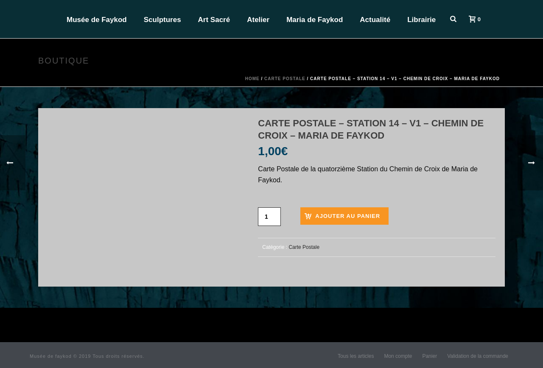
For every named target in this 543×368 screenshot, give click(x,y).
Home (252, 78)
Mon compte (398, 356)
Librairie (421, 20)
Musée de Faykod (97, 20)
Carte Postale (284, 78)
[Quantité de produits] (269, 216)
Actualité (375, 20)
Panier (429, 356)
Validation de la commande (477, 356)
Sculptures (162, 20)
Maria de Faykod (314, 20)
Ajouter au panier (347, 216)
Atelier (258, 20)
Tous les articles (356, 356)
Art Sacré (214, 20)
